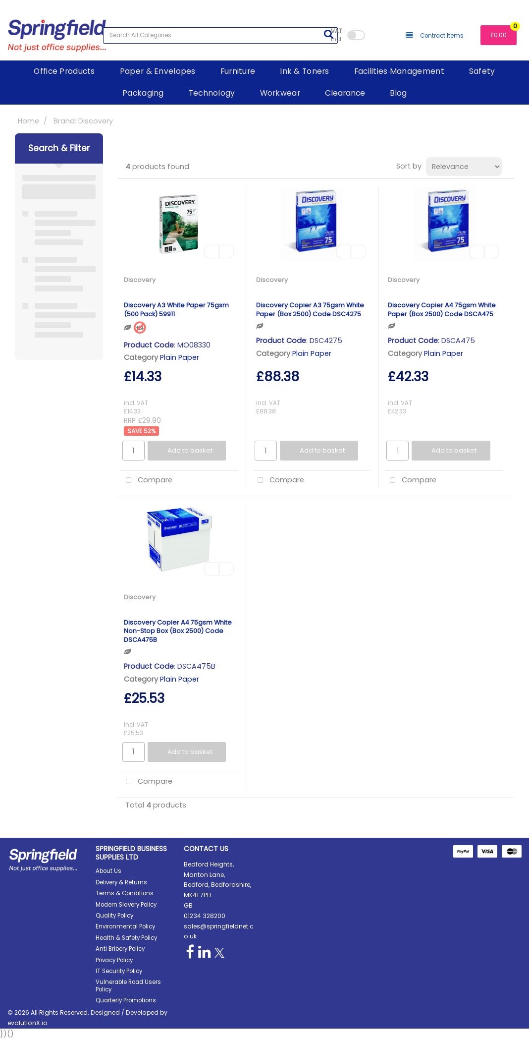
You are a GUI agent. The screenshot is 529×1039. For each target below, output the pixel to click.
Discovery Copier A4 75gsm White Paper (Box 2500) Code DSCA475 (442, 309)
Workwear (280, 93)
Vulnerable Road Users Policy (128, 985)
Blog (398, 93)
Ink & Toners (304, 71)
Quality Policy (114, 916)
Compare (146, 480)
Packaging (143, 93)
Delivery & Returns (121, 882)
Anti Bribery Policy (120, 949)
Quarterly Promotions (126, 1000)
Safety (482, 71)
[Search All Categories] (220, 35)
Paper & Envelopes (158, 71)
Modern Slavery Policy (126, 905)
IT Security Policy (119, 971)
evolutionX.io (27, 1023)
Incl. (336, 35)
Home (28, 121)
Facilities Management (399, 71)
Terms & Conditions (125, 893)
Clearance (345, 93)
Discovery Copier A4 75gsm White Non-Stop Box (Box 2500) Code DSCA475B (178, 631)
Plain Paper (179, 357)
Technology (212, 93)
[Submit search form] (328, 34)
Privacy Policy (114, 960)
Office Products (64, 71)
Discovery (140, 280)
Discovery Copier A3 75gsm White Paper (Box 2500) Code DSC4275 (310, 309)
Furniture (238, 71)
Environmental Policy (125, 926)
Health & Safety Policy (126, 938)
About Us (108, 871)
